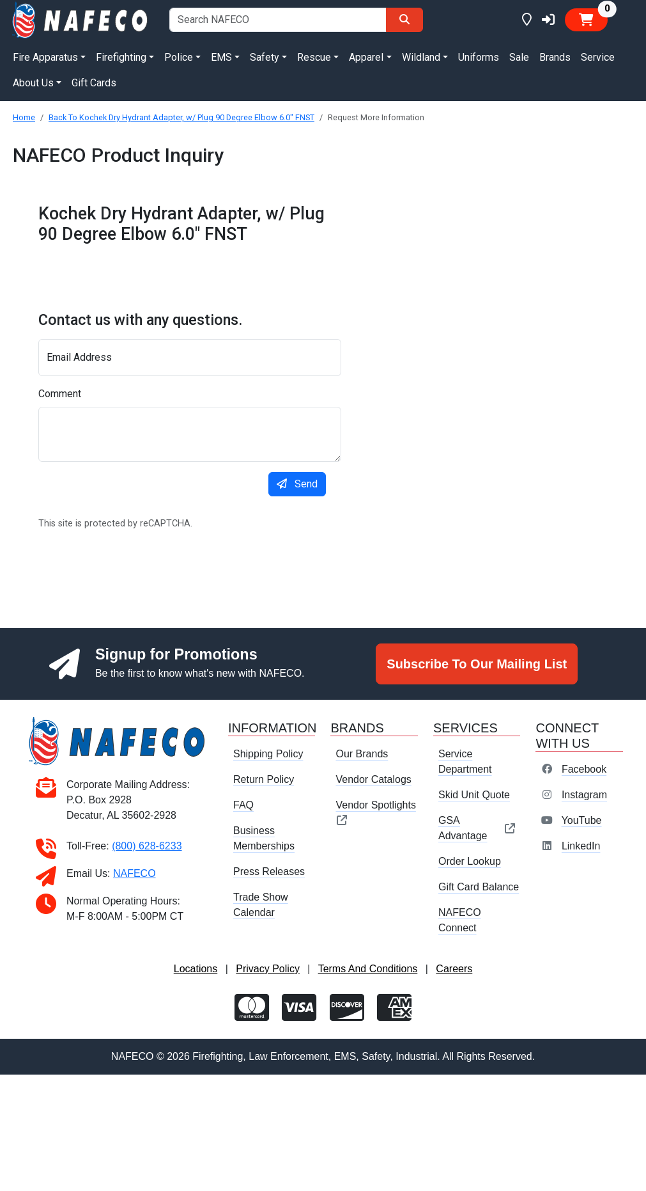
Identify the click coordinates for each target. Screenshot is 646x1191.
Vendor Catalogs (373, 779)
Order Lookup (469, 861)
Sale (519, 57)
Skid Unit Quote (474, 794)
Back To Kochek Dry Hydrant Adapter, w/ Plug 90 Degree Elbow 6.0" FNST (181, 117)
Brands (555, 57)
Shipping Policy (268, 753)
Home (24, 117)
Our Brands (361, 753)
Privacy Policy (268, 968)
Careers (454, 968)
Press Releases (269, 871)
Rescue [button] (314, 57)
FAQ (243, 805)
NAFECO (134, 873)
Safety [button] (264, 57)
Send (297, 484)
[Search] (404, 20)
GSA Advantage (476, 828)
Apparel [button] (366, 57)
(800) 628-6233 (146, 845)
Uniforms (478, 57)
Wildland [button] (421, 57)
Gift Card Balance (478, 886)
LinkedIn (581, 845)
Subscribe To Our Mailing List (477, 664)
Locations (196, 968)
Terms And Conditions (368, 968)
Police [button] (178, 57)
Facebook (584, 769)
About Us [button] (33, 83)
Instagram (584, 794)
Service (598, 57)
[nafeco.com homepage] (81, 19)
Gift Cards (94, 83)
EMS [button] (221, 57)
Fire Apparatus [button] (45, 57)
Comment (59, 394)
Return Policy (263, 779)
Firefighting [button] (121, 57)
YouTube (582, 820)
